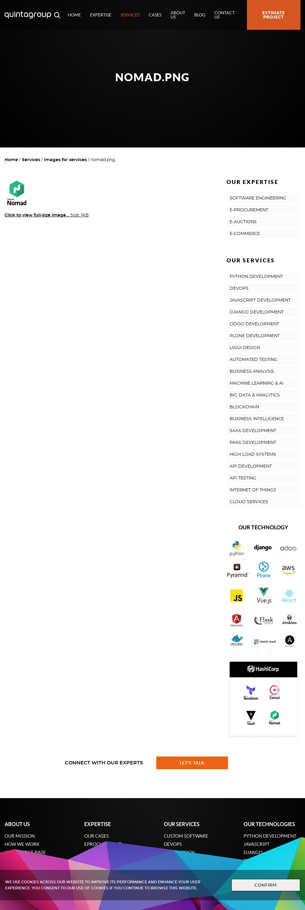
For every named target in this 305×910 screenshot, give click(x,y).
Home (74, 14)
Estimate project (273, 14)
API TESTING (243, 478)
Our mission (20, 836)
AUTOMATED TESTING (253, 360)
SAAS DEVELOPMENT (253, 431)
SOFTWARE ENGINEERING (258, 198)
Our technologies (269, 824)
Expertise (100, 14)
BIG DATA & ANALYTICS (255, 395)
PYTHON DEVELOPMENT (256, 277)
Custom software (186, 836)
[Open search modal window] (57, 15)
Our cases (96, 836)
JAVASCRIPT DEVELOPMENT (260, 300)
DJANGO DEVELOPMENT (257, 312)
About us (178, 14)
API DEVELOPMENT (251, 466)
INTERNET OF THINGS (253, 490)
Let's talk (192, 762)
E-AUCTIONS (243, 222)
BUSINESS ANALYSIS (252, 371)
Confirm (266, 885)
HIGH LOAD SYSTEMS (253, 454)
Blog (199, 14)
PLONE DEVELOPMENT (255, 336)
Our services (181, 824)
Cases (155, 14)
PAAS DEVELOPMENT (253, 443)
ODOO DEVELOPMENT (254, 324)
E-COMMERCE (245, 234)
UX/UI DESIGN (245, 348)
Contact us (224, 14)
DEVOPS (239, 288)
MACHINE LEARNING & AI (256, 383)
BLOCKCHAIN (244, 407)
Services (130, 14)
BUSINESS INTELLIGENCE (257, 419)
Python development (270, 836)
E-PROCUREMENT (249, 210)
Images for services (65, 160)
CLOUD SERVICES (249, 502)
